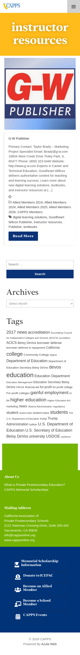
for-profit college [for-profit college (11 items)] (63, 387)
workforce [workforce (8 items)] (66, 436)
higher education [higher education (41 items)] (28, 399)
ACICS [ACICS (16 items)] (11, 343)
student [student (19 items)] (12, 413)
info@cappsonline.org (19, 535)
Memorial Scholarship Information (39, 562)
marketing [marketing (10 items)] (12, 406)
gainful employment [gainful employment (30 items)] (49, 392)
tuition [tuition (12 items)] (33, 424)
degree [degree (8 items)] (53, 355)
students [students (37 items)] (59, 412)
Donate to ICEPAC (38, 575)
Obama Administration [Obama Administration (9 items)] (40, 406)
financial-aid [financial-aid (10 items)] (32, 387)
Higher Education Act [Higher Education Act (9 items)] (58, 400)
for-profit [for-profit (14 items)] (46, 387)
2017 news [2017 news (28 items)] (16, 332)
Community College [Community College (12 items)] (36, 354)
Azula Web (49, 644)
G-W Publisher (19, 138)
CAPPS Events (35, 614)
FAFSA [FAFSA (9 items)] (20, 387)
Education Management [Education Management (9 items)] (19, 382)
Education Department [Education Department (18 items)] (52, 376)
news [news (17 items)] (23, 406)
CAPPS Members (30, 212)
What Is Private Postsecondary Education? (34, 484)
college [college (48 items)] (14, 354)
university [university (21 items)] (37, 436)
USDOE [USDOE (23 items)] (53, 436)
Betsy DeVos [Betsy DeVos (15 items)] (26, 343)
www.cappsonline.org (19, 540)
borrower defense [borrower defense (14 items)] (49, 343)
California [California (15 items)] (53, 347)
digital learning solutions (30, 217)
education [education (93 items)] (19, 374)
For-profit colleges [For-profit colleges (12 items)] (18, 393)
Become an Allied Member (37, 587)
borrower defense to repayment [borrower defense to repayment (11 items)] (25, 347)
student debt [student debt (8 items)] (25, 413)
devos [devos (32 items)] (55, 366)
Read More (23, 235)
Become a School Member (37, 602)
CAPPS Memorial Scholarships (26, 489)
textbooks (30, 227)
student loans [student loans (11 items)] (41, 412)
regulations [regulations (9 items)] (59, 406)
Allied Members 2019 (28, 202)
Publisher (15, 227)
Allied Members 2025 (32, 207)
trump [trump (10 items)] (43, 418)
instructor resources (48, 222)
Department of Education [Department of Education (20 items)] (27, 361)
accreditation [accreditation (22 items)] (39, 332)
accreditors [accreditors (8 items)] (64, 338)
